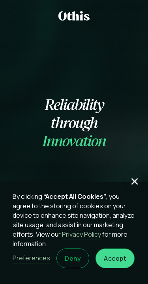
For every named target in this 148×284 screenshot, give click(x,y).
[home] (74, 16)
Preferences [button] (31, 258)
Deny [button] (73, 258)
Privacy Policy (81, 234)
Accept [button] (115, 258)
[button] (134, 181)
